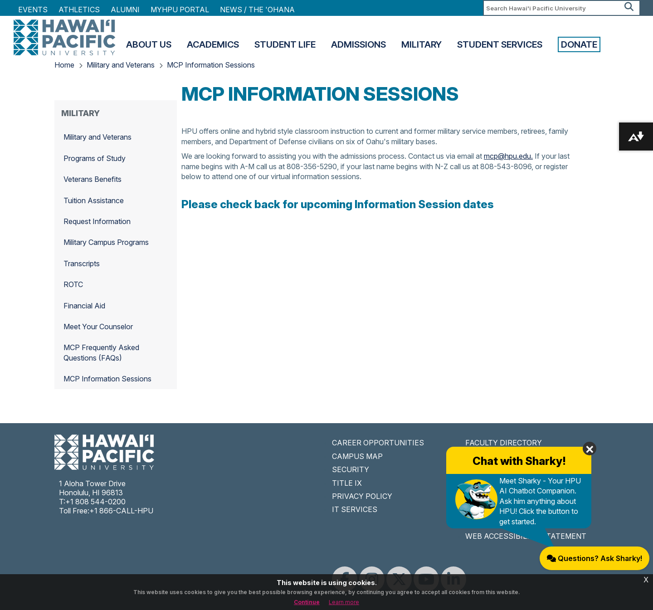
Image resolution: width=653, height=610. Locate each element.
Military (421, 44)
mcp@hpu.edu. (508, 156)
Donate (579, 44)
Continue (307, 602)
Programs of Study (94, 158)
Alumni (125, 9)
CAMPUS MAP (357, 456)
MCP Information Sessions (211, 64)
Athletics (79, 9)
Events (33, 9)
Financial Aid (84, 305)
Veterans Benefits (92, 179)
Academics (213, 44)
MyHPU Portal (180, 9)
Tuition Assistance (93, 200)
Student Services (499, 44)
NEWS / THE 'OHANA (257, 9)
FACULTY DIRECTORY (503, 442)
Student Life (285, 44)
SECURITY (350, 469)
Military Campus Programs (106, 242)
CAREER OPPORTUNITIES (378, 442)
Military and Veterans (121, 64)
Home (64, 64)
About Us (148, 44)
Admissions (358, 44)
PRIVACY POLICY (362, 496)
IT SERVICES (354, 509)
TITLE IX (347, 483)
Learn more (344, 602)
